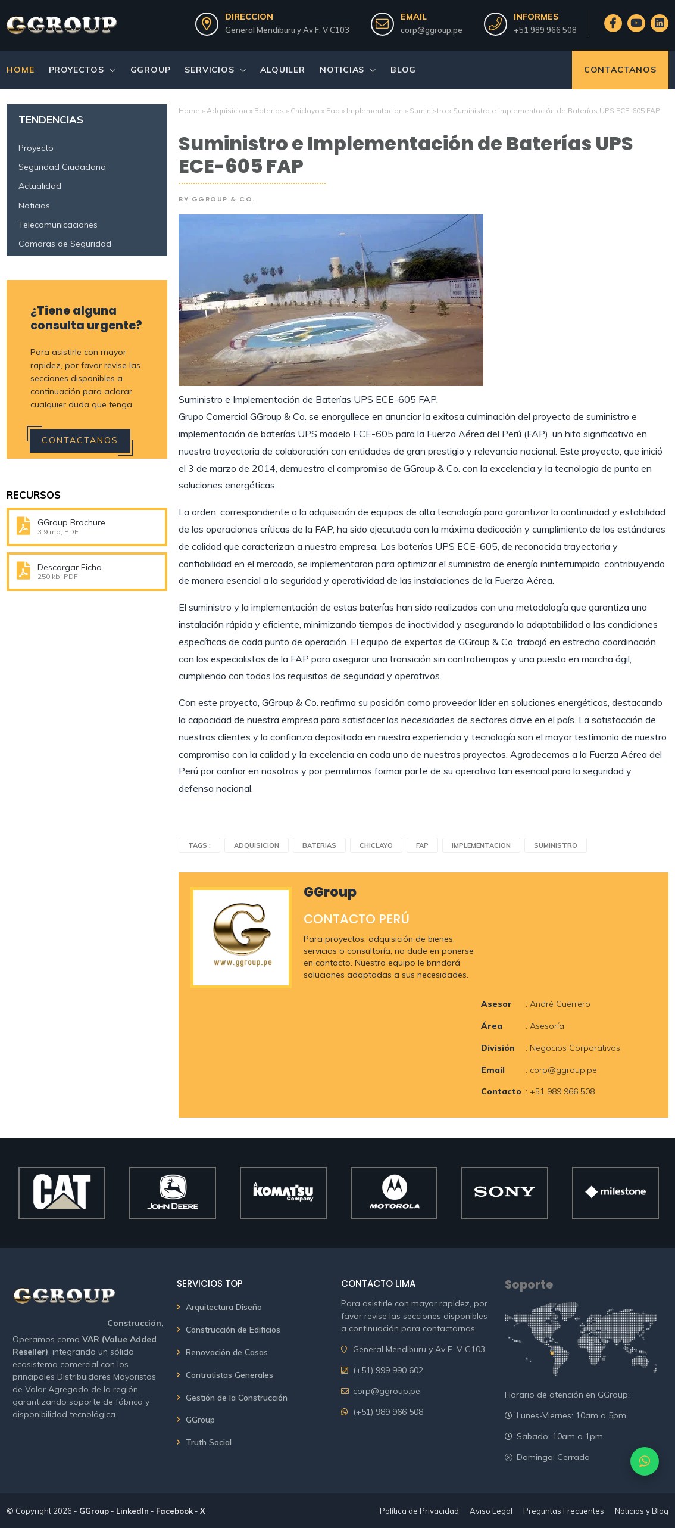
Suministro (428, 110)
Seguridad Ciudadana (62, 166)
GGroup (150, 69)
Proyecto (36, 147)
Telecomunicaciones (58, 224)
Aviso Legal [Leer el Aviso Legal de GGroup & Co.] (491, 1510)
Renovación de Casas (227, 1352)
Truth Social (209, 1442)
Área (491, 1025)
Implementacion (374, 110)
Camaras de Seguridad (64, 243)
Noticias (342, 69)
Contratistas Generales (229, 1375)
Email (493, 1070)
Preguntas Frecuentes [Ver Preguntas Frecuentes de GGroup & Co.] (563, 1510)
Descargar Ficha (70, 567)
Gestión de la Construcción (237, 1397)
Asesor (496, 1003)
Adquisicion (227, 110)
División (498, 1047)
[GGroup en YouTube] (636, 23)
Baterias (269, 110)
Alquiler (282, 69)
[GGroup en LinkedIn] (659, 23)
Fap (333, 110)
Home (20, 69)
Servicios (209, 69)
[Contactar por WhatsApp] (644, 1461)
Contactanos (620, 69)
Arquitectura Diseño (224, 1307)
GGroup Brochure (71, 522)
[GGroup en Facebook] (613, 23)
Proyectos (76, 69)
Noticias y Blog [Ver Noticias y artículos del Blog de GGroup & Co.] (641, 1510)
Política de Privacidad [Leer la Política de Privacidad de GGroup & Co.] (419, 1510)
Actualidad (39, 186)
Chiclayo (305, 110)
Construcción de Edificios (233, 1329)
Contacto (501, 1091)
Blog (403, 69)
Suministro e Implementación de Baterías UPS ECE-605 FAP (406, 155)
